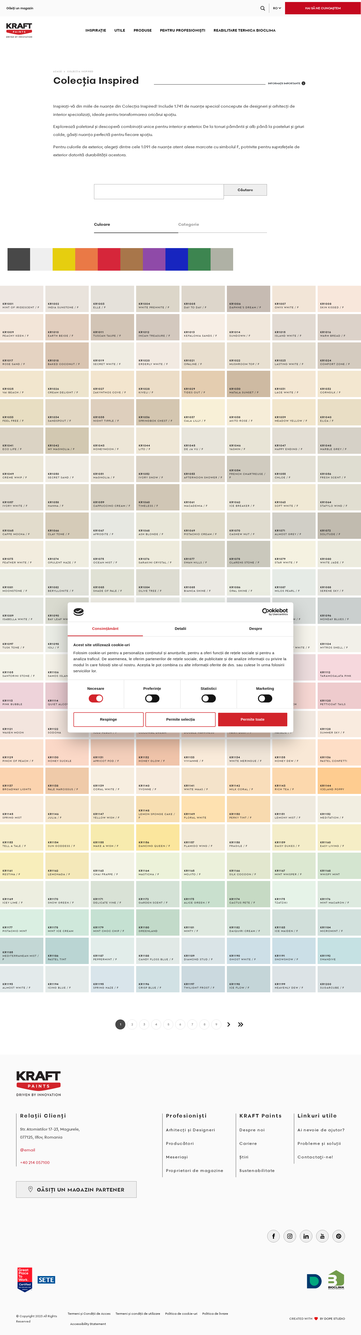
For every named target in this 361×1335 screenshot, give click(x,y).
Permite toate (252, 719)
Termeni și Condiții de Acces (89, 1313)
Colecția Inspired (80, 71)
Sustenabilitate (257, 1170)
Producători (180, 1143)
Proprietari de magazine (195, 1170)
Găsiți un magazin (19, 8)
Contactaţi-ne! (315, 1157)
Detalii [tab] (180, 628)
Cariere (248, 1143)
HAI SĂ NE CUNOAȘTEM (323, 8)
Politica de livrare (215, 1313)
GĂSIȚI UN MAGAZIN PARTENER (76, 1189)
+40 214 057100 (35, 1162)
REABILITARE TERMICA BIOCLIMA (245, 30)
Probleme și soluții (319, 1143)
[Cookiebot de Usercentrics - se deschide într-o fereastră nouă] (266, 612)
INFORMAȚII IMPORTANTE (286, 83)
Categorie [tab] (188, 224)
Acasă (57, 71)
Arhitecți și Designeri (190, 1130)
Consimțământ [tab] (105, 628)
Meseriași (177, 1157)
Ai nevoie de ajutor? (321, 1130)
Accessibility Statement (88, 1324)
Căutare (245, 189)
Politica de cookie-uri (181, 1313)
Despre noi (252, 1130)
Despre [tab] (255, 628)
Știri (244, 1157)
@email (27, 1150)
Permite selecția (180, 719)
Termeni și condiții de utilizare (138, 1313)
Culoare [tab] (102, 224)
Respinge (108, 719)
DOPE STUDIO (334, 1318)
